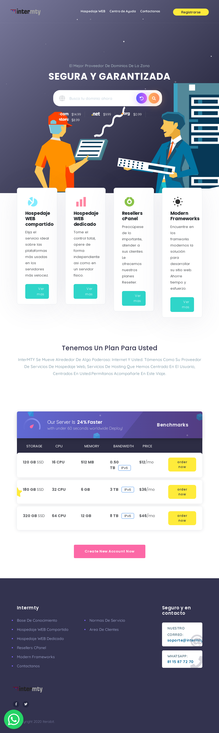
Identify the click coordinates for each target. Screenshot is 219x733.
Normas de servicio (107, 620)
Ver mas (40, 291)
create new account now (110, 551)
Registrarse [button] (191, 12)
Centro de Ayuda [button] (124, 10)
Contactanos (150, 11)
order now (182, 464)
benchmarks (172, 425)
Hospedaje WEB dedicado (40, 638)
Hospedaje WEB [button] (93, 11)
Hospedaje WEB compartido (43, 629)
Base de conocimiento (37, 620)
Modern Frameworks (36, 656)
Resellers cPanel (31, 647)
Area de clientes (104, 629)
